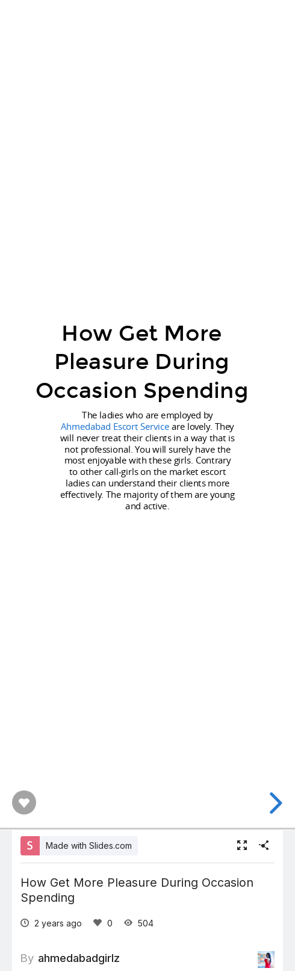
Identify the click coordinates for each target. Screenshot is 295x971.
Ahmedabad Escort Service (115, 426)
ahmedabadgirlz (79, 957)
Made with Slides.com (89, 845)
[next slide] (274, 803)
